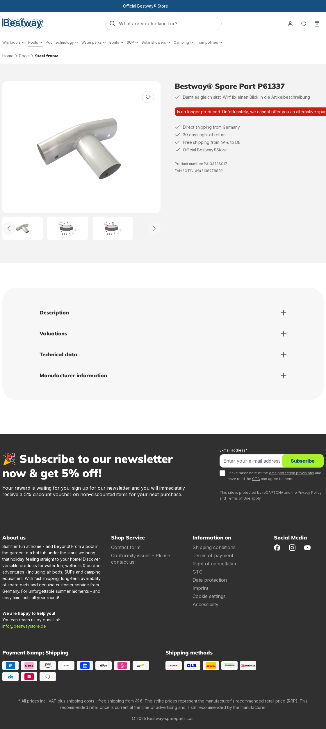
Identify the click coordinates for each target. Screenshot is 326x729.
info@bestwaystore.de (24, 626)
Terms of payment (213, 555)
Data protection (210, 580)
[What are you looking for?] (170, 23)
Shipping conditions (214, 547)
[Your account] (290, 23)
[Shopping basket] (317, 23)
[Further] (154, 228)
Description (54, 312)
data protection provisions (291, 473)
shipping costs (80, 700)
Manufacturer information (73, 375)
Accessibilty (205, 604)
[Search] (112, 23)
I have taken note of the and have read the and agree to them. (274, 476)
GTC (256, 479)
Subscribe (303, 461)
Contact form (125, 547)
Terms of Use (238, 498)
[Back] (8, 228)
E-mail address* (233, 450)
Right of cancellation (215, 564)
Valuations (53, 333)
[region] (81, 160)
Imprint (200, 588)
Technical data (58, 354)
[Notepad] (303, 23)
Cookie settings (209, 596)
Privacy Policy (310, 492)
